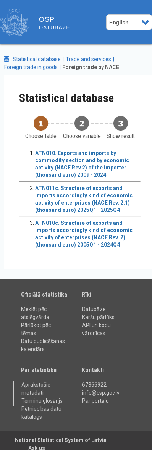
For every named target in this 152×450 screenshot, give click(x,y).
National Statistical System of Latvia (61, 440)
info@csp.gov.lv (101, 393)
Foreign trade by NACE (90, 67)
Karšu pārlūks (98, 317)
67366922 (94, 385)
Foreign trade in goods (31, 67)
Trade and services (88, 59)
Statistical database (37, 59)
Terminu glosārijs (42, 401)
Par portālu (95, 401)
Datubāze (94, 309)
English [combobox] (119, 22)
